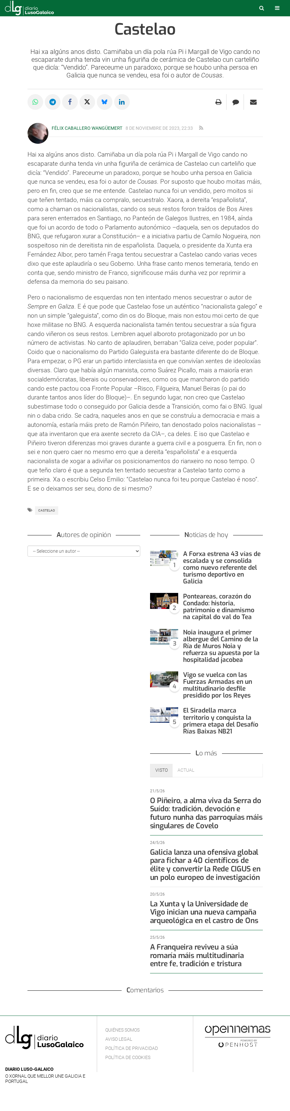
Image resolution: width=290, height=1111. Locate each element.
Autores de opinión (84, 534)
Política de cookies (127, 1057)
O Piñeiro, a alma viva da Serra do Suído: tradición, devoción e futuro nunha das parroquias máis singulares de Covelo (206, 813)
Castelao (46, 510)
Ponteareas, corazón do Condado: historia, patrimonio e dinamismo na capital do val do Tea (218, 606)
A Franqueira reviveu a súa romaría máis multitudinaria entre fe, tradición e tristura (197, 955)
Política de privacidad (131, 1048)
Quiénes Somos (122, 1030)
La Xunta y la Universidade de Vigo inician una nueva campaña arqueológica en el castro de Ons (204, 912)
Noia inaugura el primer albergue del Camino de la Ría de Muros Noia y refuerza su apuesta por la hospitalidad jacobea (221, 646)
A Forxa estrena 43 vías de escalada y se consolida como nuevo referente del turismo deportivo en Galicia (222, 567)
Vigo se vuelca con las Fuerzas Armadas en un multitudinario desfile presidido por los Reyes (217, 685)
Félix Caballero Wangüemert (87, 128)
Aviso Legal (118, 1039)
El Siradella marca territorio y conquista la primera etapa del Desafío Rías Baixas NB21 (220, 720)
